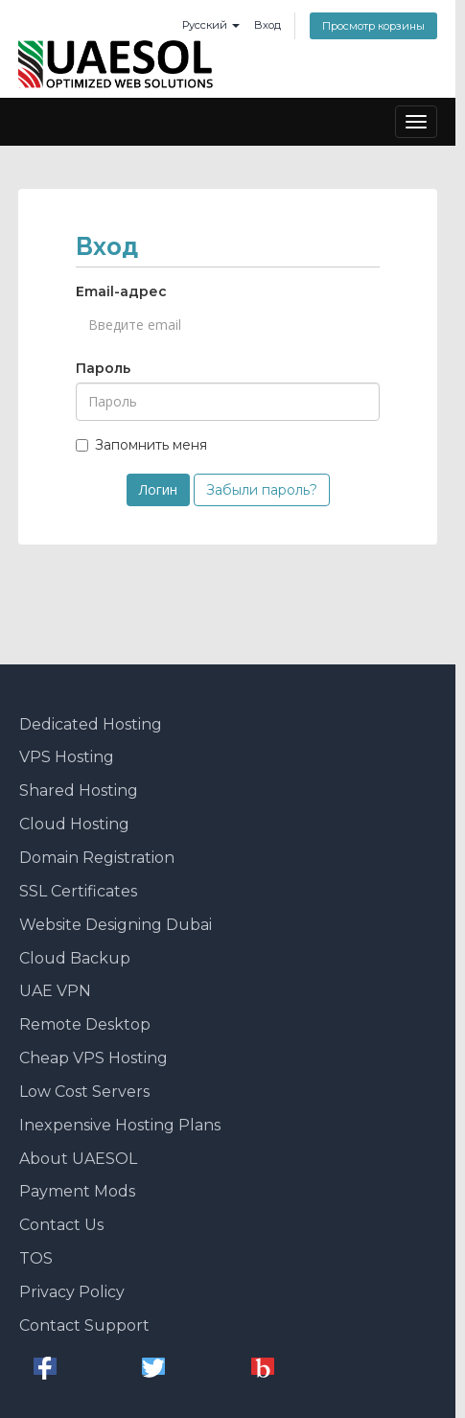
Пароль (103, 368)
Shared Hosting (78, 790)
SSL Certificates (78, 891)
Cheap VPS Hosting (93, 1058)
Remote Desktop (85, 1024)
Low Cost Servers (84, 1091)
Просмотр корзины (373, 26)
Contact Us (61, 1225)
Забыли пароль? (261, 490)
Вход (267, 25)
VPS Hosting (66, 757)
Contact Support (84, 1325)
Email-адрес (121, 291)
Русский (211, 25)
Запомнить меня (141, 444)
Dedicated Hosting (90, 724)
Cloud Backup (74, 958)
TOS (36, 1258)
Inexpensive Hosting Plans (120, 1125)
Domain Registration (96, 857)
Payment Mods (77, 1191)
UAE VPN (55, 991)
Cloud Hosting (74, 824)
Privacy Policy (72, 1292)
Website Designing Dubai (115, 925)
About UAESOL (78, 1159)
